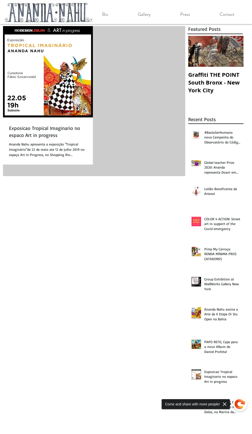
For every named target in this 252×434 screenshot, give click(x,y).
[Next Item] (235, 51)
